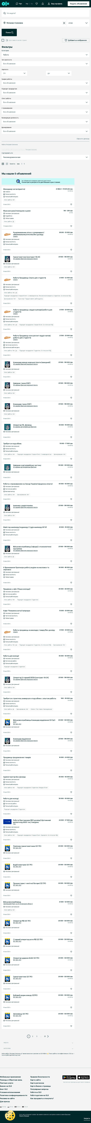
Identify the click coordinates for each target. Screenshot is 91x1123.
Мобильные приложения (10, 1077)
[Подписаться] (71, 204)
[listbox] (75, 23)
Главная (4, 149)
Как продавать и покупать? (42, 1098)
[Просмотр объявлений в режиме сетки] (7, 164)
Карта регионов (37, 1083)
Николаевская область (18, 149)
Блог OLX (3, 1089)
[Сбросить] (64, 23)
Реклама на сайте (7, 1098)
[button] (42, 3)
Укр (27, 4)
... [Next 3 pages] (40, 1036)
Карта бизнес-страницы (40, 1086)
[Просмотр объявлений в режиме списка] (3, 164)
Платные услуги (6, 1083)
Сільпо (15, 236)
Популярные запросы (39, 1089)
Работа (9, 149)
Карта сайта (35, 1080)
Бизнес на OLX (6, 1086)
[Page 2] (32, 1036)
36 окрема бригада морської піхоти (25, 259)
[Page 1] (28, 1036)
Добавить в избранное (76, 40)
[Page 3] (36, 1036)
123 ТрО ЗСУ (17, 724)
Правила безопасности (40, 1077)
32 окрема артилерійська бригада (24, 427)
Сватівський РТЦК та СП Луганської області (18, 904)
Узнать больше (24, 1116)
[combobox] (47, 13)
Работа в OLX (35, 1092)
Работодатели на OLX (39, 1095)
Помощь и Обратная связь (11, 1080)
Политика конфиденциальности (13, 1095)
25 (45, 1036)
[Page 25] (45, 1036)
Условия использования (10, 1092)
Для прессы (5, 1101)
